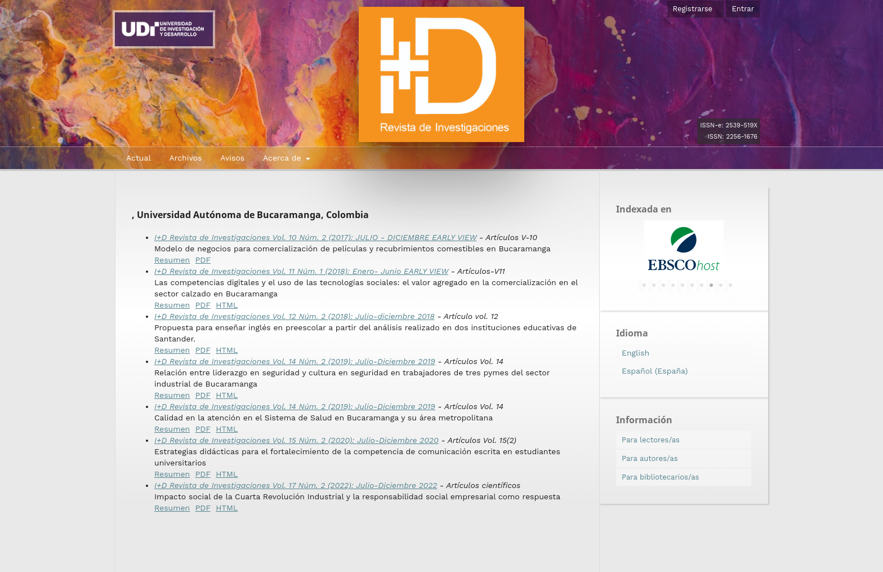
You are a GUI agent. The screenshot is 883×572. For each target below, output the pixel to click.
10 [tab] (730, 285)
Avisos (232, 157)
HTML (227, 304)
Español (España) (655, 370)
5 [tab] (682, 285)
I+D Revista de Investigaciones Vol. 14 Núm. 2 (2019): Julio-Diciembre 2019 (294, 361)
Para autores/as (650, 458)
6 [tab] (692, 285)
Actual (138, 157)
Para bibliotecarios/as (660, 477)
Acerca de (283, 157)
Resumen (172, 259)
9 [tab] (720, 285)
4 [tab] (673, 285)
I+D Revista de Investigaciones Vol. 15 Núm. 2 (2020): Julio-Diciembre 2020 (296, 440)
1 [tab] (644, 285)
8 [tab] (711, 285)
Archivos (185, 157)
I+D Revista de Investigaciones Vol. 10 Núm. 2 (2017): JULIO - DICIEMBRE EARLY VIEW (315, 237)
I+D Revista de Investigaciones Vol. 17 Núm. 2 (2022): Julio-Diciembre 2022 (295, 485)
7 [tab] (701, 285)
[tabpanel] (683, 248)
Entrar (743, 9)
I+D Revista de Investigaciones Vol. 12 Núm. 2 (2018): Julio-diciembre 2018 (294, 316)
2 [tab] (653, 285)
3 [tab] (663, 285)
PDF (203, 259)
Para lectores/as (651, 440)
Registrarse (693, 9)
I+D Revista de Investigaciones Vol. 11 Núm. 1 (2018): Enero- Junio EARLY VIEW (301, 271)
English (635, 352)
